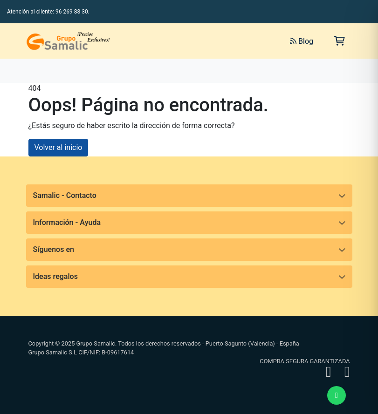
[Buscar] (178, 41)
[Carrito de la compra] (339, 41)
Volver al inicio (58, 147)
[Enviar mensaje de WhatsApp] (336, 395)
